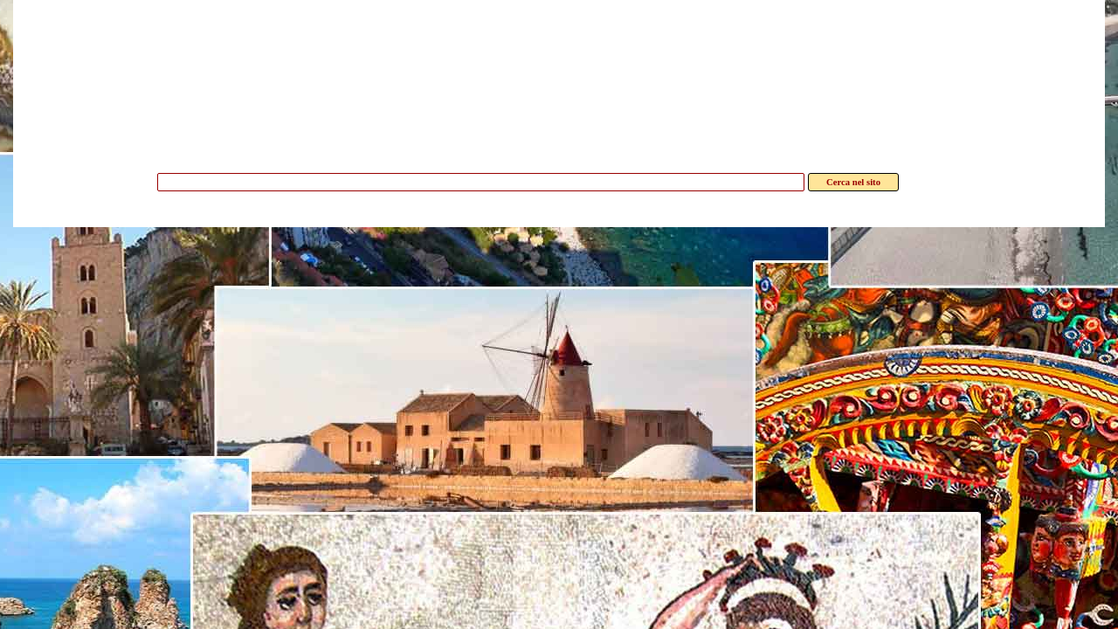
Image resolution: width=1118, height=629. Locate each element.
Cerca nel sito (853, 182)
